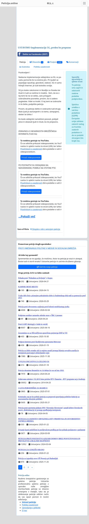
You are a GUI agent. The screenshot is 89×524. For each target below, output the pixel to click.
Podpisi (54, 62)
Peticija (22, 62)
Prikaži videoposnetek (30, 157)
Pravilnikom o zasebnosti (31, 149)
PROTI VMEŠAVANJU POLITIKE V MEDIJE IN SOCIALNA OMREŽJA (47, 248)
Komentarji (72, 62)
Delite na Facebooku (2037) (33, 54)
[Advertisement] (51, 26)
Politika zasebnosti (42, 67)
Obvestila (36, 62)
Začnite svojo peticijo (47, 267)
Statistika (24, 67)
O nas (24, 510)
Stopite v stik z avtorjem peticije (45, 229)
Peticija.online (9, 3)
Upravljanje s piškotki (31, 507)
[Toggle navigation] (84, 3)
